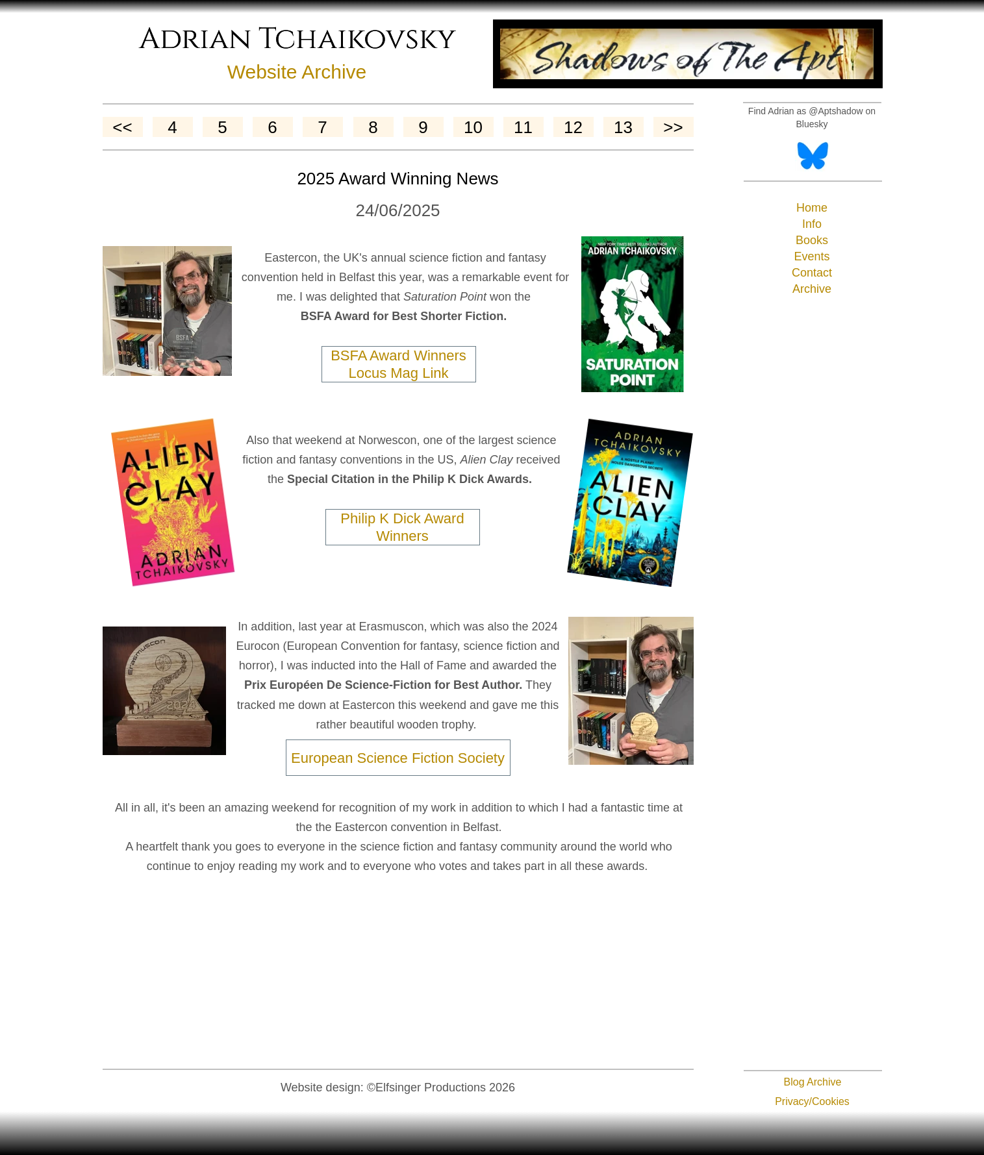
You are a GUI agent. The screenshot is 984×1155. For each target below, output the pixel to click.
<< (122, 127)
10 (473, 127)
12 (573, 127)
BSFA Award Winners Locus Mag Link (398, 364)
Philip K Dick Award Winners (402, 527)
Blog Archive (813, 1081)
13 (623, 127)
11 (523, 127)
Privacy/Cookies (812, 1101)
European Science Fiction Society (398, 758)
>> (673, 127)
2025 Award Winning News (397, 178)
